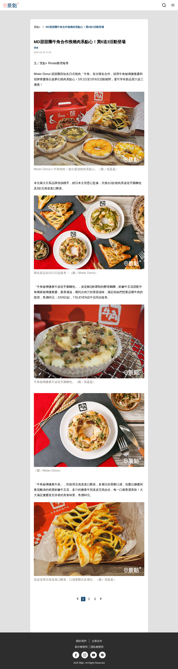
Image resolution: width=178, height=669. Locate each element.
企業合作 (97, 640)
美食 (36, 48)
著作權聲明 (81, 646)
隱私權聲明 (97, 646)
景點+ (37, 26)
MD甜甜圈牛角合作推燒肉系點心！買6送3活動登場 (75, 26)
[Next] (101, 599)
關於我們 (81, 640)
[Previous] (77, 599)
